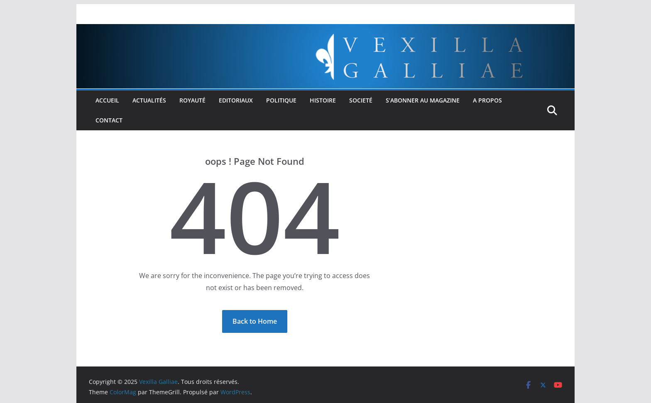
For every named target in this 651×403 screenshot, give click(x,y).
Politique (281, 100)
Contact (108, 120)
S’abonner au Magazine (423, 100)
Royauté (192, 100)
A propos (487, 100)
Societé (360, 100)
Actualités (149, 100)
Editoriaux (236, 100)
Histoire (323, 100)
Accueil (107, 100)
